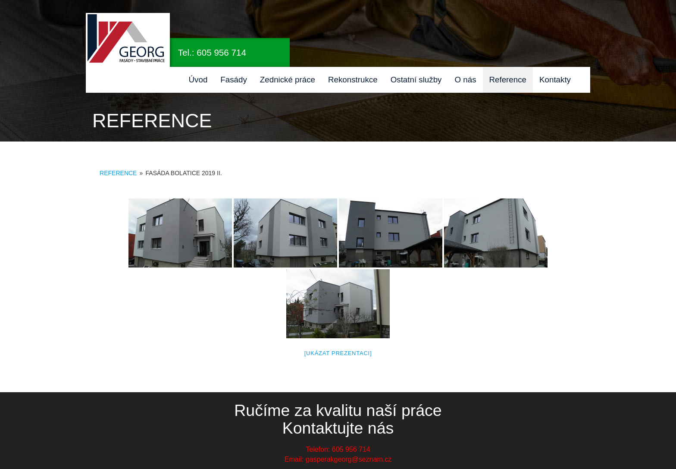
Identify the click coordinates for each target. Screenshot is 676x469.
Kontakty (555, 79)
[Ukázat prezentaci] (338, 353)
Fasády (233, 79)
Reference (508, 79)
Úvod (198, 79)
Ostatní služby (416, 79)
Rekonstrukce (353, 79)
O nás (465, 79)
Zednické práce (287, 79)
